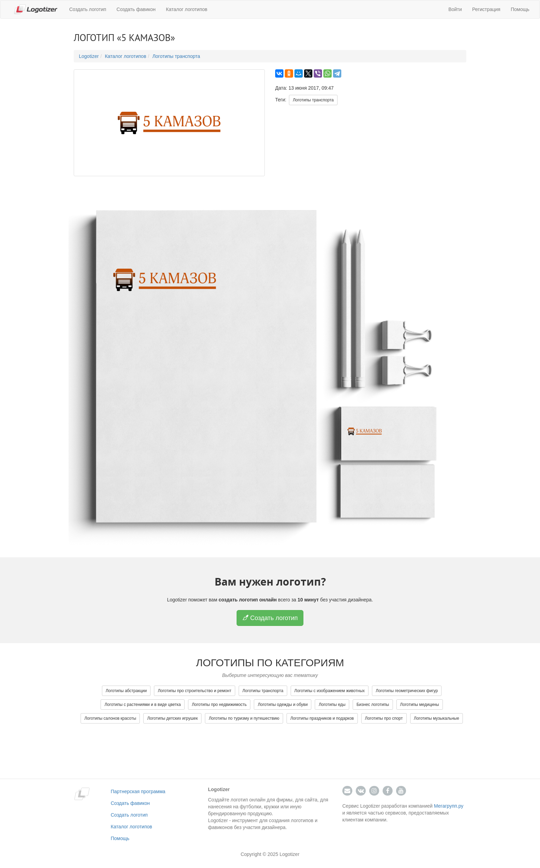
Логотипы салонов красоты (110, 718)
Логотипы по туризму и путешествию (244, 718)
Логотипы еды (332, 704)
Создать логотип (87, 9)
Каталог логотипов (186, 9)
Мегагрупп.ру (449, 806)
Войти (455, 9)
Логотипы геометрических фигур (407, 690)
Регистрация (486, 9)
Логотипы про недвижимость (219, 704)
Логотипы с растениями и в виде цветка (142, 704)
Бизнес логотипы (372, 704)
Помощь (520, 9)
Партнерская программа (138, 791)
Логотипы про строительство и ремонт (194, 690)
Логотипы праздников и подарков (322, 718)
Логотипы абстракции (126, 690)
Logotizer (89, 56)
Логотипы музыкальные (436, 718)
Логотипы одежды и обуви (283, 704)
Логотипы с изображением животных (329, 690)
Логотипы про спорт (384, 718)
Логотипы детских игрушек (172, 718)
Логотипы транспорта (176, 56)
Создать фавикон (135, 9)
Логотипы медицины (419, 704)
